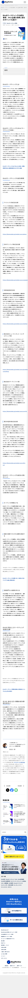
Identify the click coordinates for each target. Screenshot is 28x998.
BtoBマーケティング (10, 879)
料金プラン (3, 943)
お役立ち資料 (3, 949)
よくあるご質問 (4, 953)
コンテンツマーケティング (16, 881)
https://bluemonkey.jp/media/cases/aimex (15, 234)
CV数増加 (24, 881)
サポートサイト (4, 958)
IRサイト (10, 887)
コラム (4, 23)
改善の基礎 (11, 885)
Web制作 (3, 879)
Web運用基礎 (21, 879)
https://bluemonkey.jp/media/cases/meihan (15, 323)
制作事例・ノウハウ (5, 945)
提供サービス (19, 965)
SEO (16, 879)
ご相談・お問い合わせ (5, 951)
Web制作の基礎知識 (6, 881)
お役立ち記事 (3, 947)
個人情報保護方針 (15, 967)
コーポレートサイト (18, 885)
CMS (3, 883)
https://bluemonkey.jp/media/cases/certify (15, 411)
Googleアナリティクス (18, 883)
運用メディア (12, 965)
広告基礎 (11, 883)
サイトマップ (23, 967)
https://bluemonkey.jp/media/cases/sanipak (15, 280)
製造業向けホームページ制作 (6, 936)
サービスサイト (4, 887)
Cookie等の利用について (7, 967)
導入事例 (2, 940)
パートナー (3, 956)
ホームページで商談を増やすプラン (8, 938)
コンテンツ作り (5, 885)
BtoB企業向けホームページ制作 (7, 934)
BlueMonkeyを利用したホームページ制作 (9, 932)
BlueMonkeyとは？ (5, 930)
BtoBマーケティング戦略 (12, 23)
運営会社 (6, 965)
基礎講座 (6, 883)
